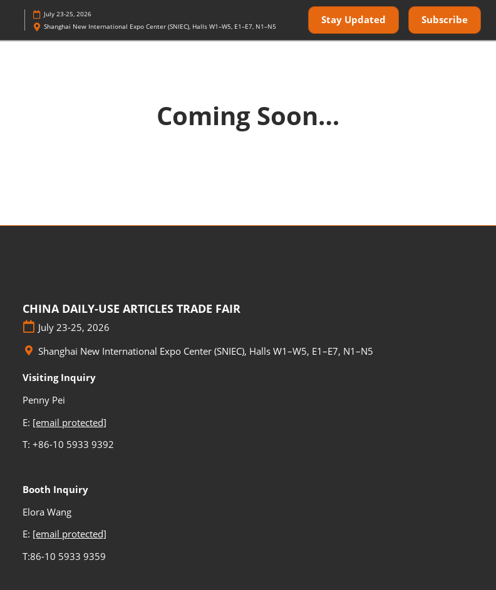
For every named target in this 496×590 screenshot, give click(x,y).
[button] (353, 20)
